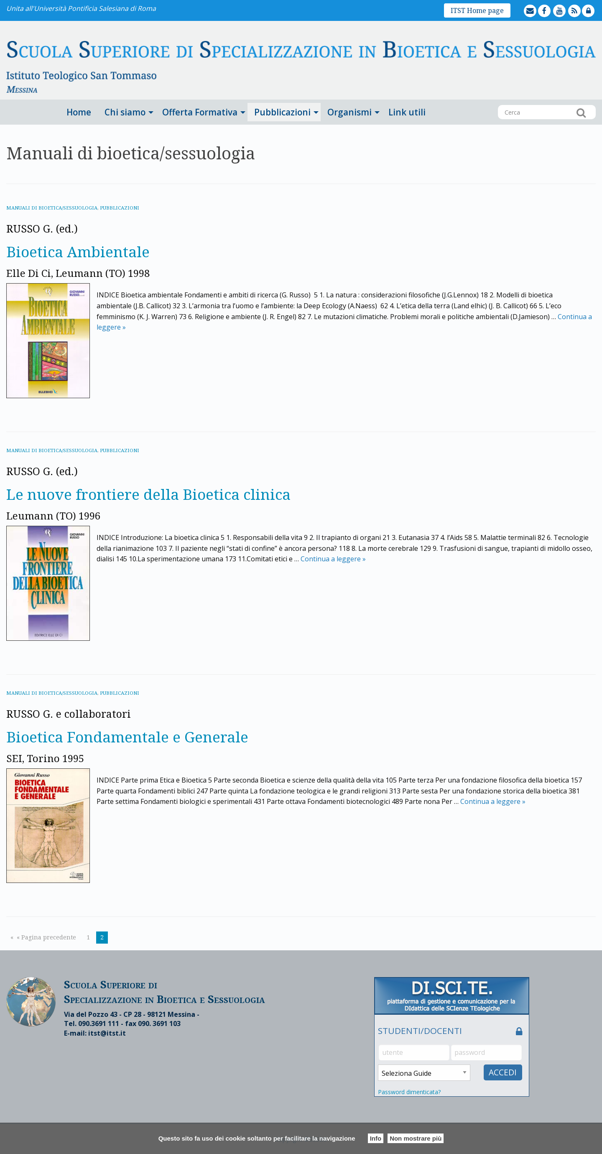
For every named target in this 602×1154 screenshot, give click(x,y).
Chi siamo (125, 112)
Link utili (407, 112)
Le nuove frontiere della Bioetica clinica (165, 493)
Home (78, 112)
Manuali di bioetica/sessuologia (53, 207)
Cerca (581, 112)
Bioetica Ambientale (86, 250)
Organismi (349, 112)
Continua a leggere (333, 558)
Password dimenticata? (409, 1092)
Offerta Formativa (199, 112)
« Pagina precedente (46, 937)
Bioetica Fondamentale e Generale (141, 735)
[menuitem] (79, 112)
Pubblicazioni (282, 112)
